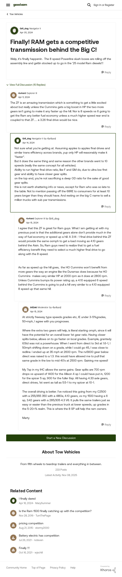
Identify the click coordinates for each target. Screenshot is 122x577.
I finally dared (27, 498)
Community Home (16, 567)
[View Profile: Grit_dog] (14, 31)
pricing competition (31, 523)
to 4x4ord (50, 138)
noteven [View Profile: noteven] (38, 540)
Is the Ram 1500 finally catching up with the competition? (55, 511)
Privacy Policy (58, 567)
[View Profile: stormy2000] (13, 525)
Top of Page (38, 567)
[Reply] (106, 72)
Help (73, 567)
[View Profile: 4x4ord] (13, 95)
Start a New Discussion (61, 438)
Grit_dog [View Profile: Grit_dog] (24, 28)
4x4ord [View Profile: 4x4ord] (22, 93)
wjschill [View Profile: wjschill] (39, 552)
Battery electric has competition (39, 535)
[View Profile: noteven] (13, 537)
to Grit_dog (52, 218)
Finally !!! (24, 548)
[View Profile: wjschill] (13, 550)
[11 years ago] (26, 528)
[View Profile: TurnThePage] (13, 513)
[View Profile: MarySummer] (13, 501)
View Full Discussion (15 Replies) (26, 84)
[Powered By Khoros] (108, 569)
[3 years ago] (26, 503)
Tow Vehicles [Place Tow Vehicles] (14, 14)
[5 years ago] (25, 540)
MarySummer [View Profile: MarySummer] (43, 503)
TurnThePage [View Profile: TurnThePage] (43, 515)
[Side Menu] (8, 5)
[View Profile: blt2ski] (25, 309)
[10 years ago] (26, 515)
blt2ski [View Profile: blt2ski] (33, 307)
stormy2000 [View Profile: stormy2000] (42, 527)
